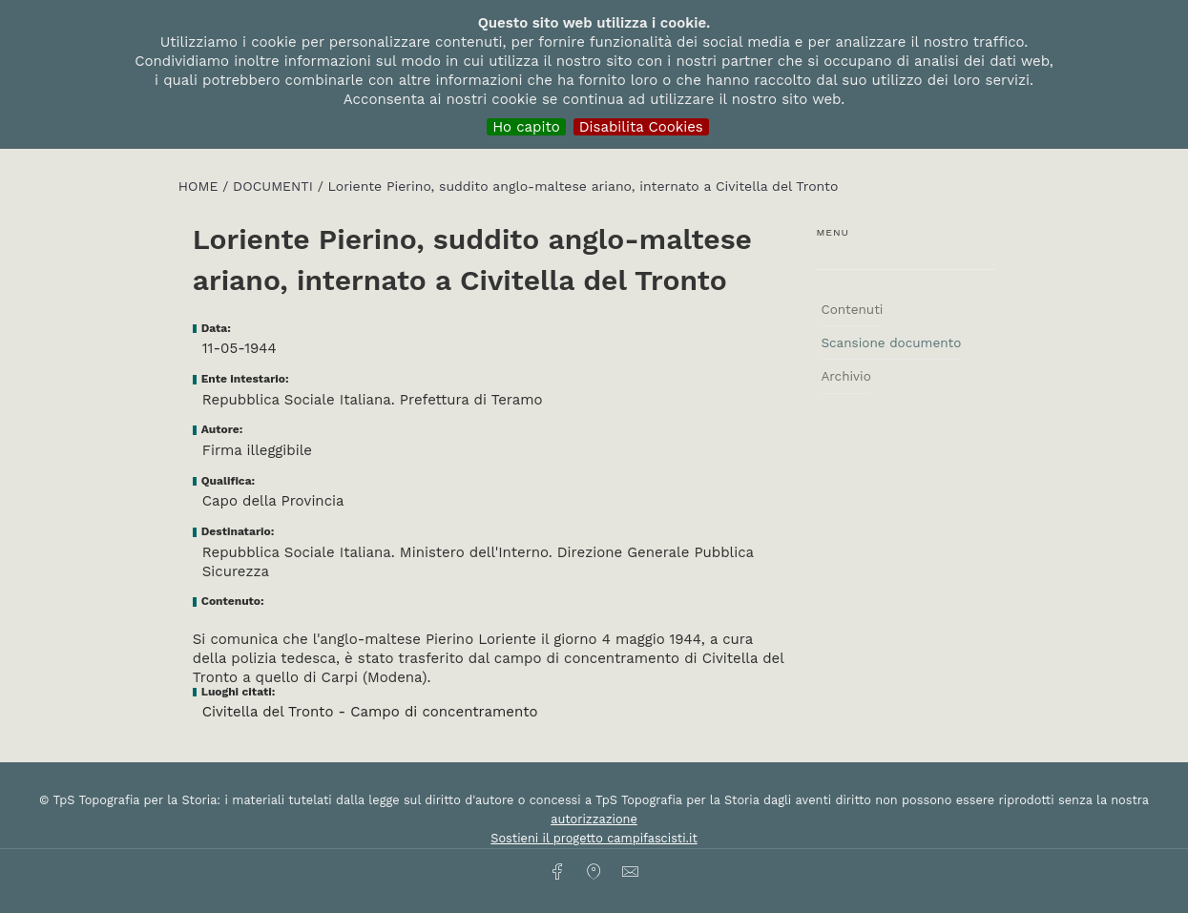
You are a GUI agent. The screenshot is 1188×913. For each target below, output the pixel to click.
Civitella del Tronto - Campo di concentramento (370, 711)
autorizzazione (594, 819)
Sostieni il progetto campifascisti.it (593, 838)
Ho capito (526, 126)
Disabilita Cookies (641, 126)
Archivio (845, 376)
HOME (200, 186)
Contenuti (852, 309)
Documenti (275, 186)
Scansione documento (891, 342)
